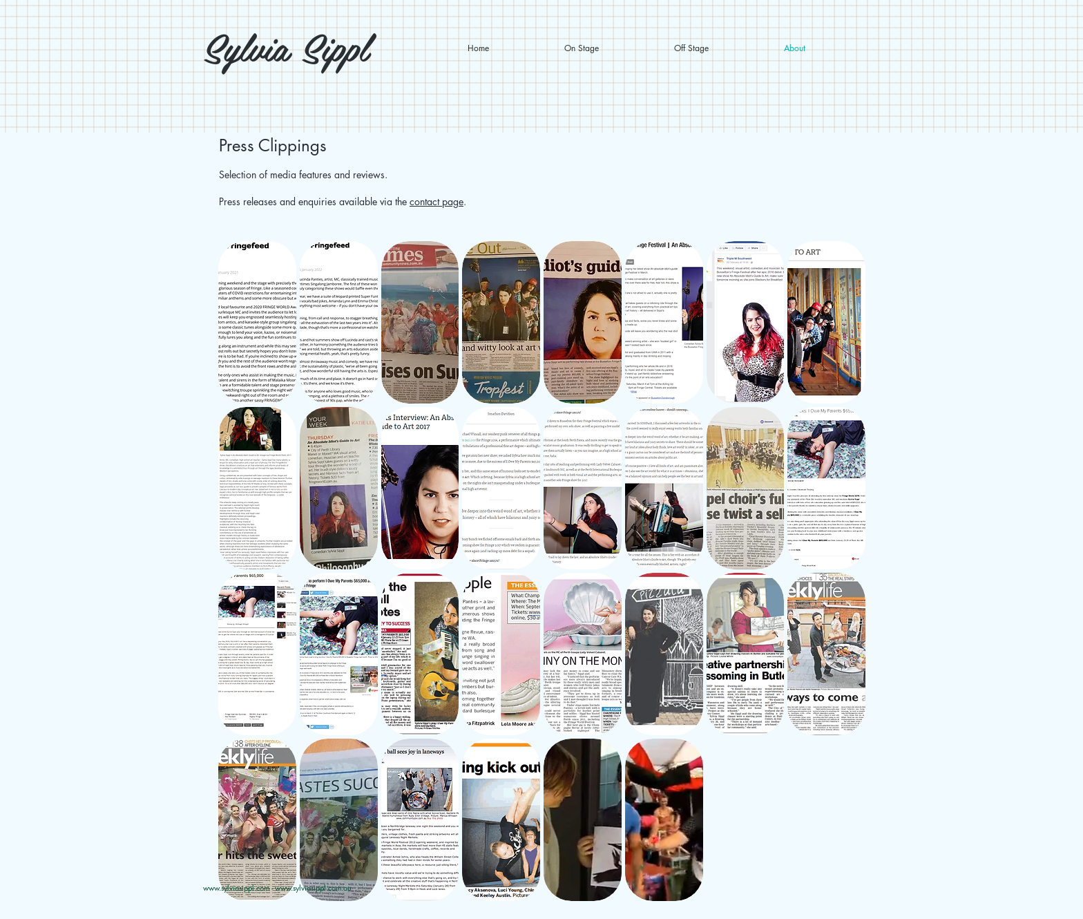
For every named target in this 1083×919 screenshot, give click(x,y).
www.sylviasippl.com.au (313, 887)
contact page (436, 201)
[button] (257, 322)
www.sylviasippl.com (236, 887)
